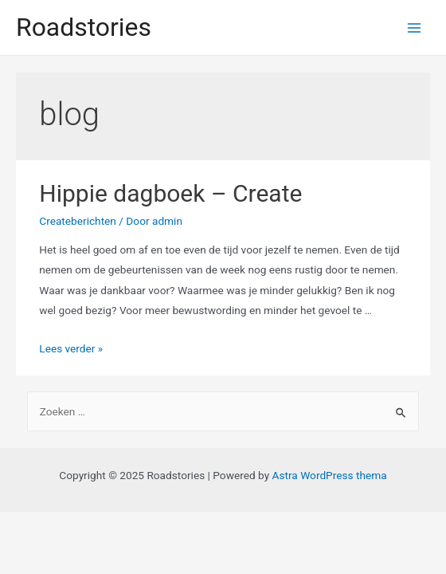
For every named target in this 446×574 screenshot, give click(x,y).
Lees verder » (71, 348)
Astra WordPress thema (329, 475)
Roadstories (83, 27)
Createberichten (77, 220)
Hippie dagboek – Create (170, 193)
